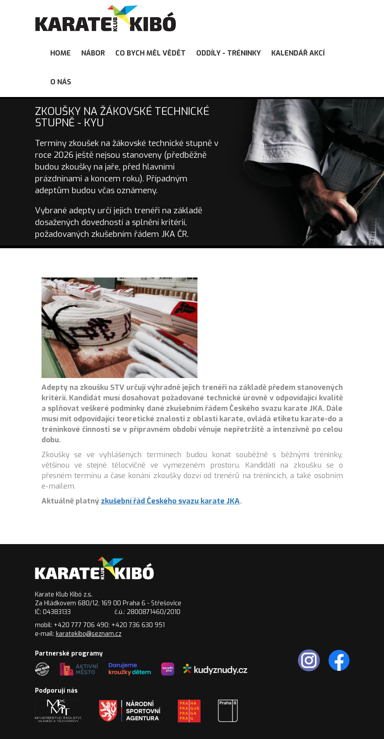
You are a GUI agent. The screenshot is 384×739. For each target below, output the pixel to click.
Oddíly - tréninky (228, 53)
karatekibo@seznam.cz (88, 634)
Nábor (93, 53)
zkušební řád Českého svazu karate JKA (170, 501)
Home (60, 53)
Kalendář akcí (298, 53)
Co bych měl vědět (150, 53)
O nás (60, 82)
